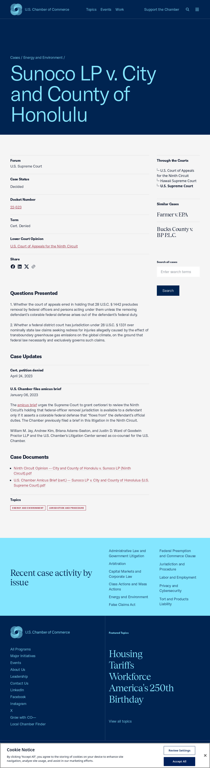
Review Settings (179, 750)
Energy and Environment (43, 57)
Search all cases (167, 262)
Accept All (179, 761)
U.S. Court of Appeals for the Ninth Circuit (44, 246)
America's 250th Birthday (141, 693)
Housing (125, 653)
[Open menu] (197, 9)
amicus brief (27, 405)
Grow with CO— (23, 717)
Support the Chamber (161, 9)
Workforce (130, 676)
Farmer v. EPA (172, 214)
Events (105, 9)
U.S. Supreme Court (175, 186)
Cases (15, 57)
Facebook (18, 696)
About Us (17, 669)
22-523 (16, 207)
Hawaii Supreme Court (176, 180)
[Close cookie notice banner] (205, 755)
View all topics (120, 721)
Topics (91, 9)
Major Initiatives (22, 655)
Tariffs (121, 665)
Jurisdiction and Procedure (66, 508)
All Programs (20, 649)
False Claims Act (122, 604)
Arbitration (117, 563)
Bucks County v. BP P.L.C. (175, 232)
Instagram (18, 703)
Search (168, 290)
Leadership (19, 676)
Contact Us (19, 683)
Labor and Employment (177, 577)
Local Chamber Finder (28, 724)
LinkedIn (17, 690)
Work (120, 9)
